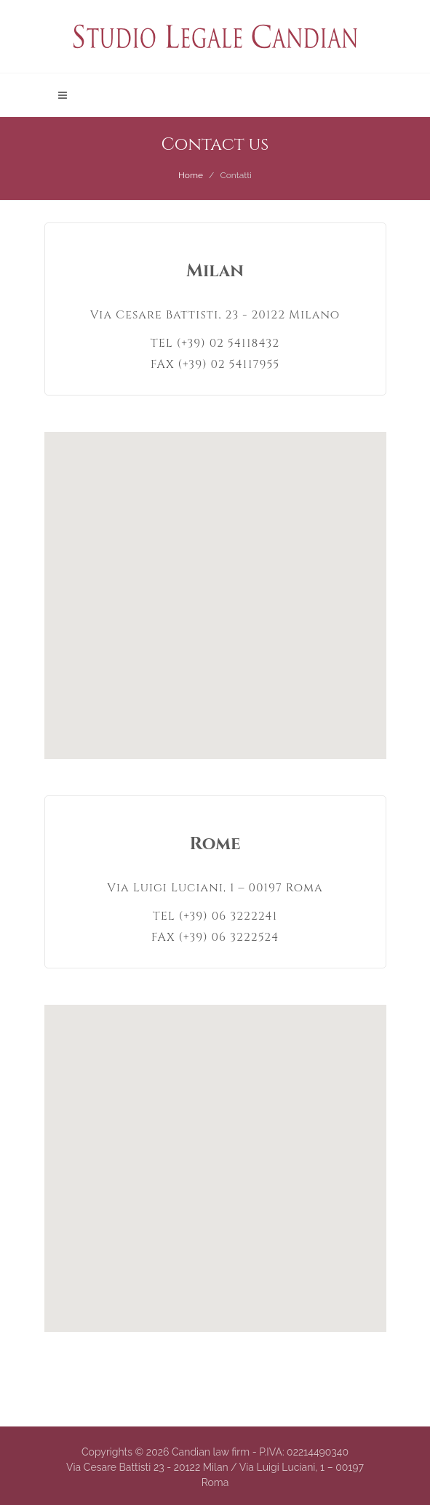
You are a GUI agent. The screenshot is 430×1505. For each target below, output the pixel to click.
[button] (215, 586)
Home (190, 175)
